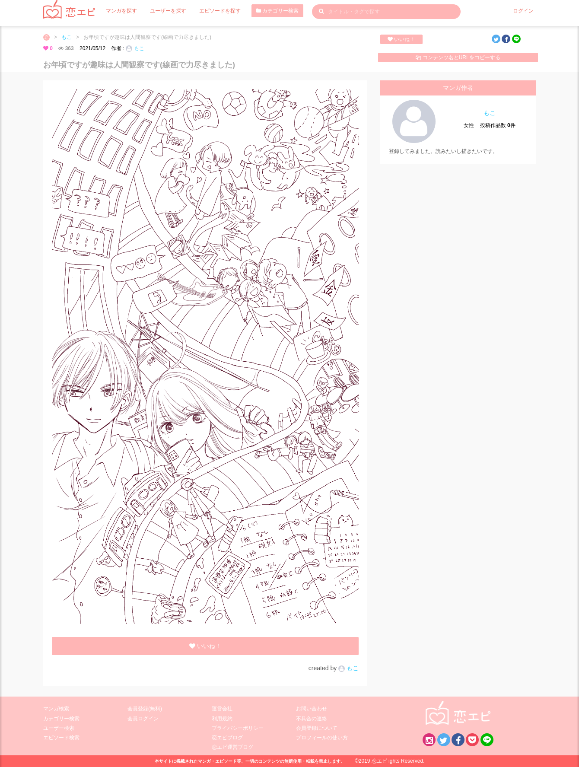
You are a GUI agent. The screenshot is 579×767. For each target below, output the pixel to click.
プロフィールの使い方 (322, 738)
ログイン (523, 11)
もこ (66, 37)
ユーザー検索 (58, 728)
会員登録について (316, 728)
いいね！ (401, 39)
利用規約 (222, 719)
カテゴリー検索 (277, 11)
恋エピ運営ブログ (232, 747)
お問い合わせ (311, 709)
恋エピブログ (227, 738)
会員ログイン (143, 719)
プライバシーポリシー (238, 728)
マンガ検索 (56, 709)
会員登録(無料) (144, 709)
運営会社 (222, 709)
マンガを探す (121, 11)
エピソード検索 (61, 738)
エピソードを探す (220, 11)
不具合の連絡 (311, 719)
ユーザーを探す (168, 11)
